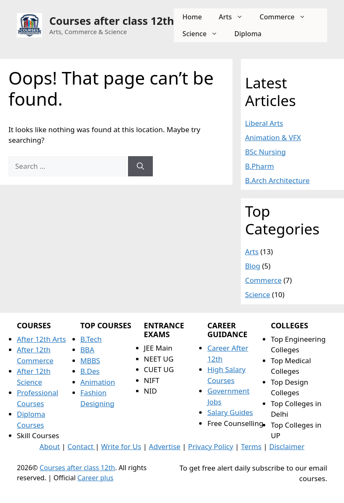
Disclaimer (286, 446)
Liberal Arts (264, 123)
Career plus (95, 477)
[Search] (140, 166)
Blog (252, 266)
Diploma (248, 33)
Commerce (287, 16)
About (50, 446)
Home (192, 16)
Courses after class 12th (111, 20)
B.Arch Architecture (277, 180)
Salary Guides (230, 412)
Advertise (165, 446)
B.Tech (91, 339)
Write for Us (121, 446)
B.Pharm (259, 166)
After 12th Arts (41, 339)
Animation (97, 382)
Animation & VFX (273, 137)
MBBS (90, 360)
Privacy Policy (210, 446)
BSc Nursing (265, 152)
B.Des (90, 371)
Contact (81, 446)
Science (204, 33)
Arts (235, 16)
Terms (251, 446)
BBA (87, 349)
